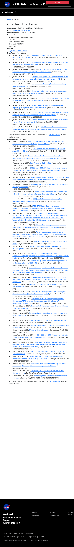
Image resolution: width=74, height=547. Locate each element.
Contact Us (44, 540)
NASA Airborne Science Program (33, 4)
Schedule (53, 512)
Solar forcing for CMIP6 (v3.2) (40, 163)
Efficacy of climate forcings (38, 330)
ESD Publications (54, 135)
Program (35, 512)
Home (9, 19)
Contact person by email (21, 30)
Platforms (35, 516)
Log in (57, 2)
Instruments (54, 516)
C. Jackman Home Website (18, 51)
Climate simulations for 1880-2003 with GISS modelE (47, 320)
